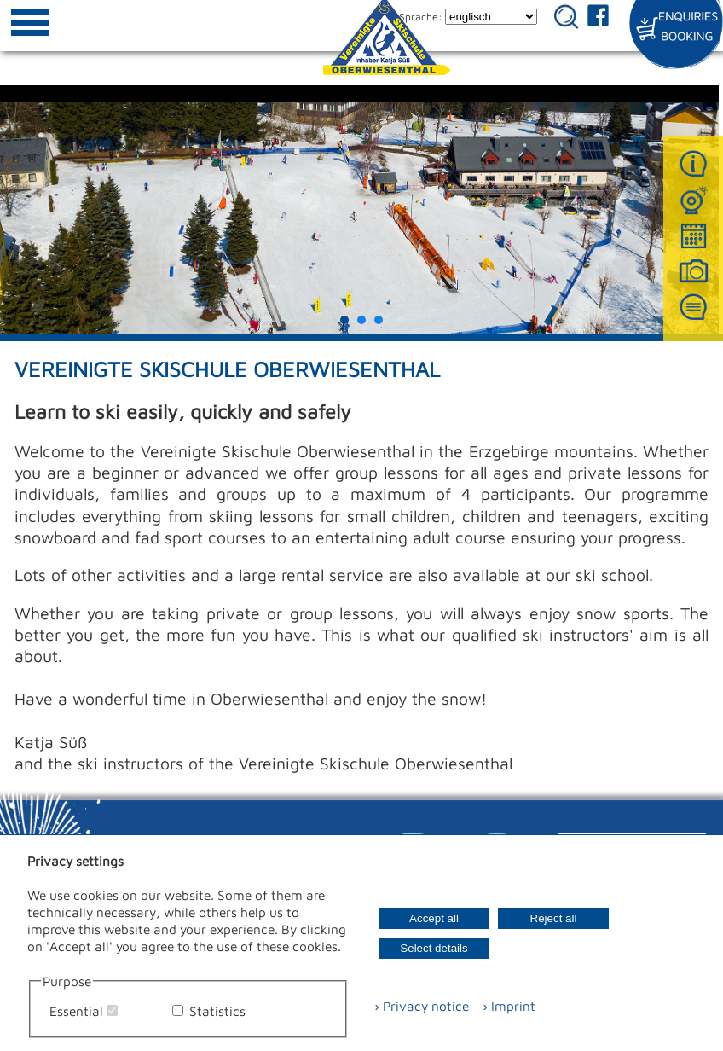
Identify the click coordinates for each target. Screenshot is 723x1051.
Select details (433, 948)
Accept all (434, 918)
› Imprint (503, 1005)
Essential (76, 1011)
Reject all (553, 918)
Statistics (217, 1011)
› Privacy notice (421, 1005)
